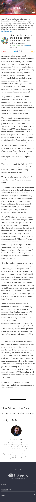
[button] (33, 12)
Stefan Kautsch (16, 45)
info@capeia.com (6, 31)
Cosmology (26, 45)
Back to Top (18, 468)
